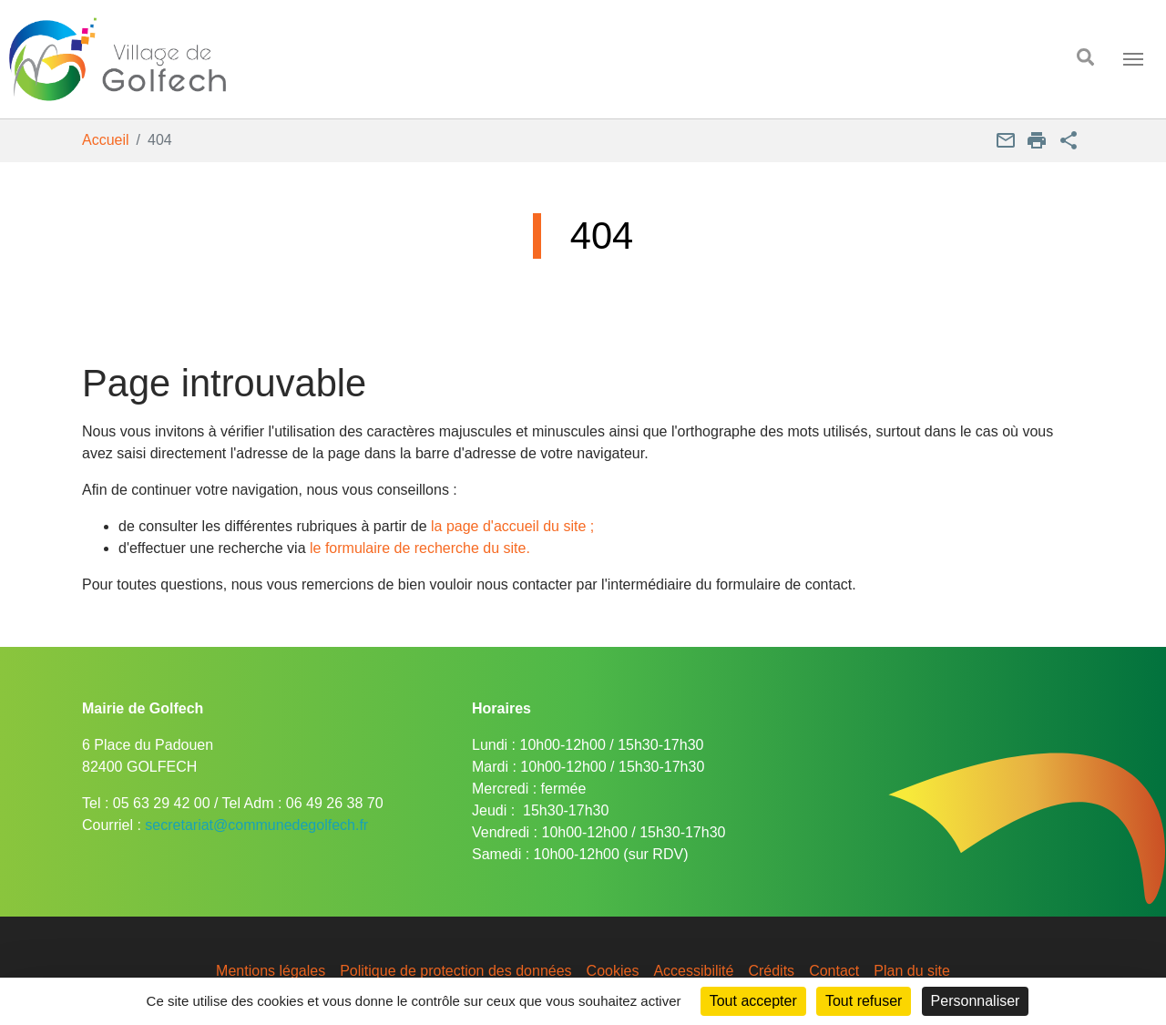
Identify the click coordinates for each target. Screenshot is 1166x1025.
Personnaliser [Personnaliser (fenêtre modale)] (975, 1001)
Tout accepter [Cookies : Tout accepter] (753, 1001)
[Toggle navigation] (1133, 59)
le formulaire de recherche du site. (420, 548)
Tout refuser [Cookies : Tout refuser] (863, 1001)
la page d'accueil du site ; (512, 526)
